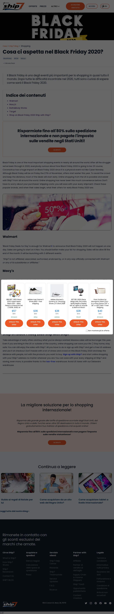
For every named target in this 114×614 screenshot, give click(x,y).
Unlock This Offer (14, 323)
